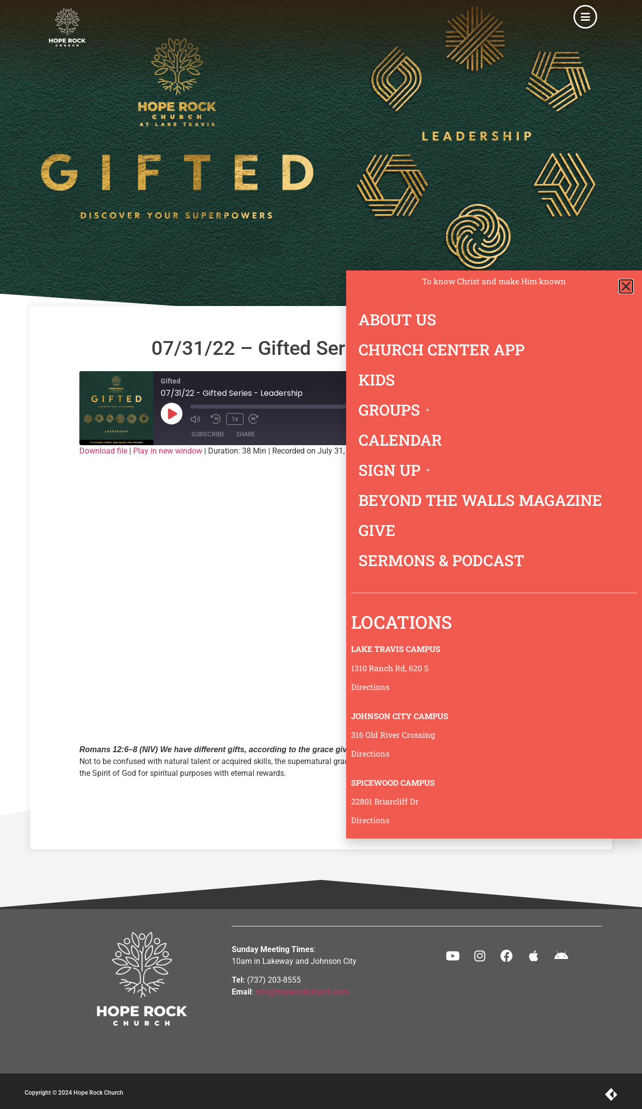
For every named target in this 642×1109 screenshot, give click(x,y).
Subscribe (207, 434)
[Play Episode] (171, 413)
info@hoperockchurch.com (302, 991)
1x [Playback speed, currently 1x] (234, 418)
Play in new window (167, 451)
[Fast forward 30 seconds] (255, 418)
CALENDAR (400, 440)
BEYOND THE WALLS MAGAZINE (480, 500)
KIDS (376, 379)
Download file (103, 451)
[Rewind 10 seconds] (216, 418)
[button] (626, 286)
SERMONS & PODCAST (441, 560)
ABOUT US (397, 319)
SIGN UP (396, 470)
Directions (370, 687)
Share (245, 434)
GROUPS (396, 410)
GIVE (376, 530)
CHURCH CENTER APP (441, 349)
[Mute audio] (198, 418)
